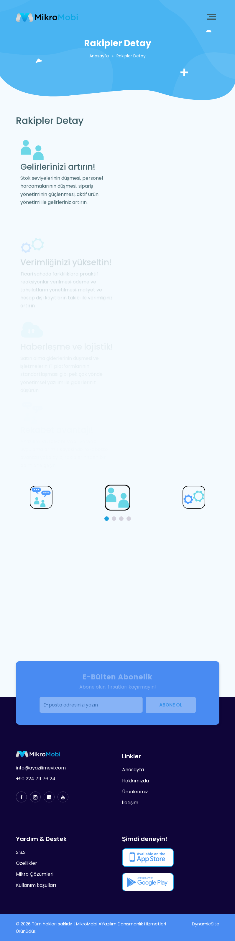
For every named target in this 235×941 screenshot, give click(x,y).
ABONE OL (170, 704)
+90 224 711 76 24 (35, 778)
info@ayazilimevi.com (41, 767)
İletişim (130, 802)
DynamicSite (205, 924)
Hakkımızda (135, 780)
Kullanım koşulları (36, 885)
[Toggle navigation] (212, 17)
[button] (106, 518)
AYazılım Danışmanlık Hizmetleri (132, 924)
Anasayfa (99, 56)
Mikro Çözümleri (34, 874)
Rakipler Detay (131, 56)
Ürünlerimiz (135, 791)
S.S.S (21, 852)
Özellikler (26, 863)
